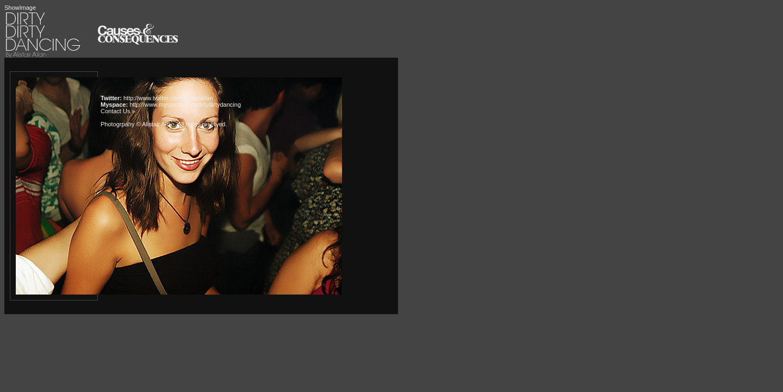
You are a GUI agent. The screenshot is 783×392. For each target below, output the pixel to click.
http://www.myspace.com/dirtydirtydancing (185, 104)
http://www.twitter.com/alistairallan (168, 98)
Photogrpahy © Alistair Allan (138, 124)
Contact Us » (118, 111)
